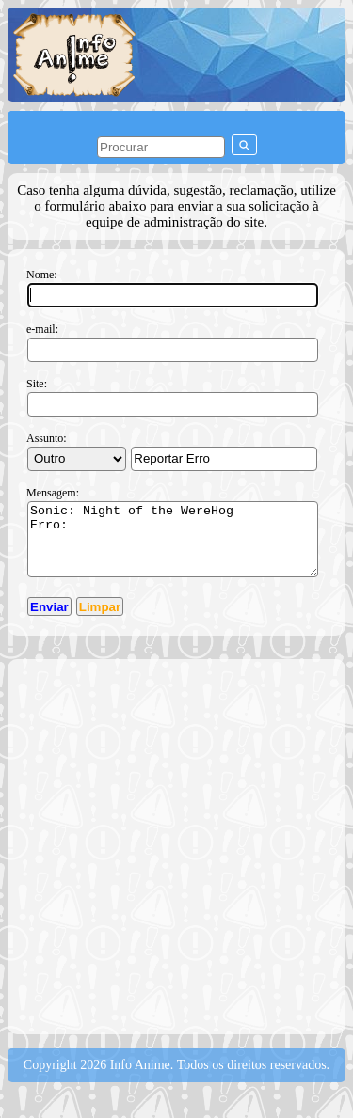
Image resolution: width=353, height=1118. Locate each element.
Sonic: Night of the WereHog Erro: (172, 546)
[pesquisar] (161, 147)
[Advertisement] (176, 859)
